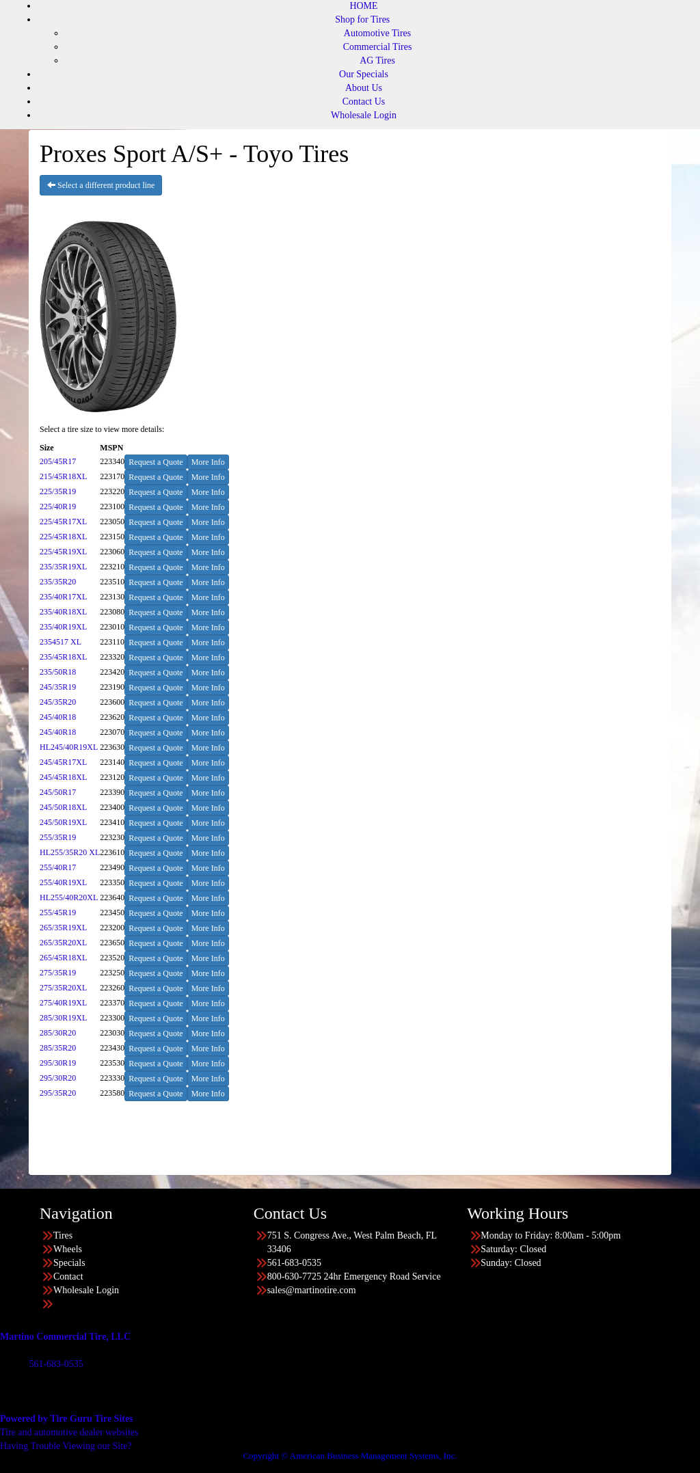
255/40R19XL (63, 882)
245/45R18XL (63, 777)
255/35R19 (58, 837)
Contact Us (364, 101)
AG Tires (377, 60)
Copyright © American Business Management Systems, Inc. (350, 1455)
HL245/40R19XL (69, 747)
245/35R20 (58, 702)
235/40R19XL (63, 627)
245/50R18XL (63, 807)
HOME (363, 6)
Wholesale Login (363, 115)
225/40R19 (58, 506)
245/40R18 (58, 717)
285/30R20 (58, 1033)
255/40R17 (58, 867)
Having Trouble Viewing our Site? (66, 1446)
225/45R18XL (63, 536)
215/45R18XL (63, 476)
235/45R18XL (63, 657)
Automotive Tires (377, 33)
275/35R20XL (63, 987)
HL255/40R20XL (69, 897)
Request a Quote (156, 462)
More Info (208, 462)
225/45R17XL (63, 521)
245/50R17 (58, 792)
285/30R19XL (63, 1018)
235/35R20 (58, 581)
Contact (68, 1276)
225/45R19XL (63, 551)
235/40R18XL (63, 612)
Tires (62, 1235)
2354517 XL (60, 642)
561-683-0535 (56, 1364)
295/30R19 (58, 1063)
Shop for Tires (362, 19)
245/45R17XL (63, 762)
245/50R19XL (63, 822)
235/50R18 (58, 672)
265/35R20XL (63, 942)
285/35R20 (58, 1048)
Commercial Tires (377, 47)
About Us (363, 88)
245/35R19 (58, 687)
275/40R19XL (63, 1003)
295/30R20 (58, 1078)
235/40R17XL (63, 597)
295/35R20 (58, 1093)
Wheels (67, 1249)
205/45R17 (58, 461)
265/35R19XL (63, 927)
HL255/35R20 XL (70, 852)
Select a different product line (100, 185)
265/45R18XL (63, 957)
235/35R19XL (63, 566)
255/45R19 (58, 912)
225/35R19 (58, 491)
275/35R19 (58, 972)
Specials (69, 1263)
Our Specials (363, 74)
